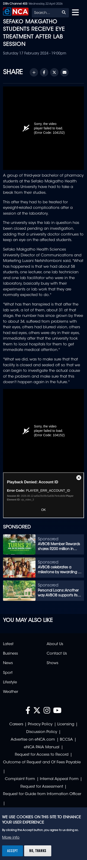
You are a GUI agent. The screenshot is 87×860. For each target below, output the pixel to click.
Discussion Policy (41, 732)
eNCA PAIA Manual (41, 747)
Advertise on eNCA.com (33, 740)
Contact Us (57, 654)
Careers (16, 724)
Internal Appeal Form (59, 779)
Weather (10, 692)
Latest (8, 644)
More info (10, 838)
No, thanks (37, 850)
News (8, 663)
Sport (8, 673)
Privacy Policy (40, 724)
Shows (52, 663)
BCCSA (66, 740)
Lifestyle (10, 682)
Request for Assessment (41, 787)
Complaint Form (20, 779)
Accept (12, 850)
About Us (55, 644)
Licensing (65, 724)
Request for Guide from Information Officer (42, 794)
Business (10, 654)
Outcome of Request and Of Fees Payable (42, 762)
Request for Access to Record (41, 755)
